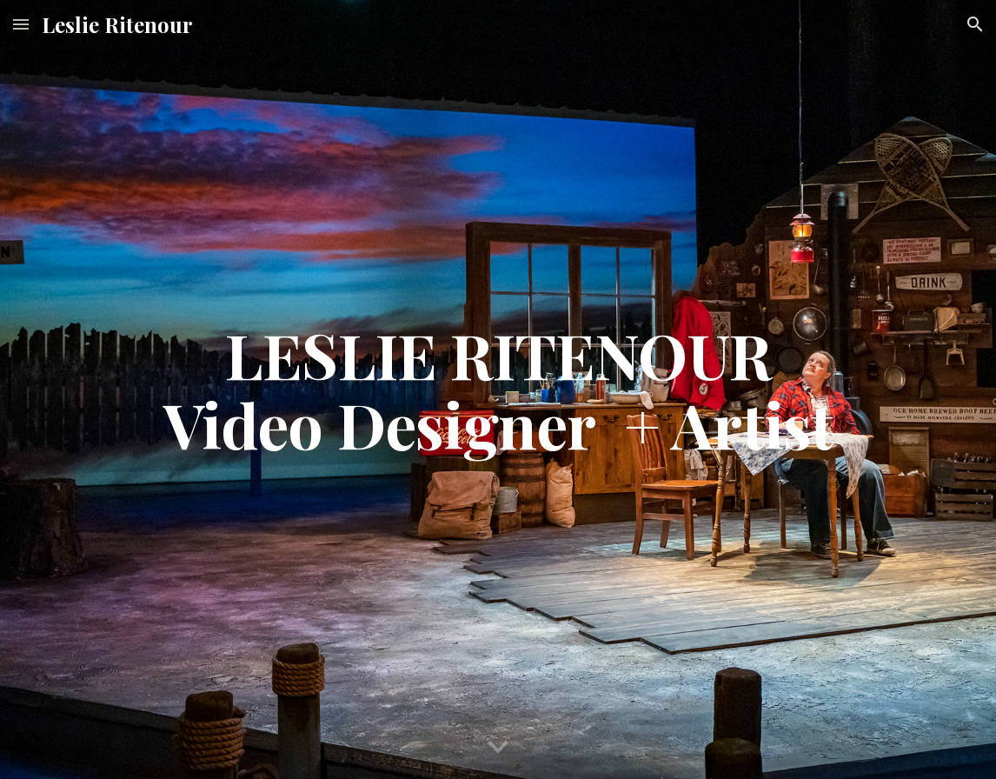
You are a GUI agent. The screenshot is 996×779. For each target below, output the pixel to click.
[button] (21, 24)
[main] (498, 389)
